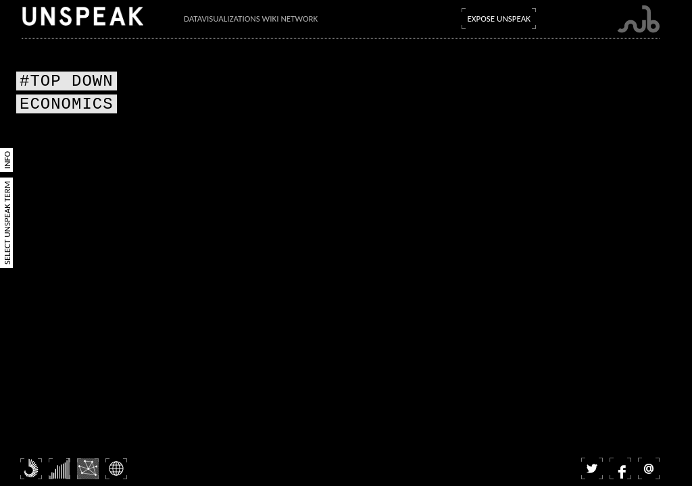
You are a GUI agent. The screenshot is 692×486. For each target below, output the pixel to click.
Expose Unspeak (498, 19)
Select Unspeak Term (7, 223)
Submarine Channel (638, 19)
